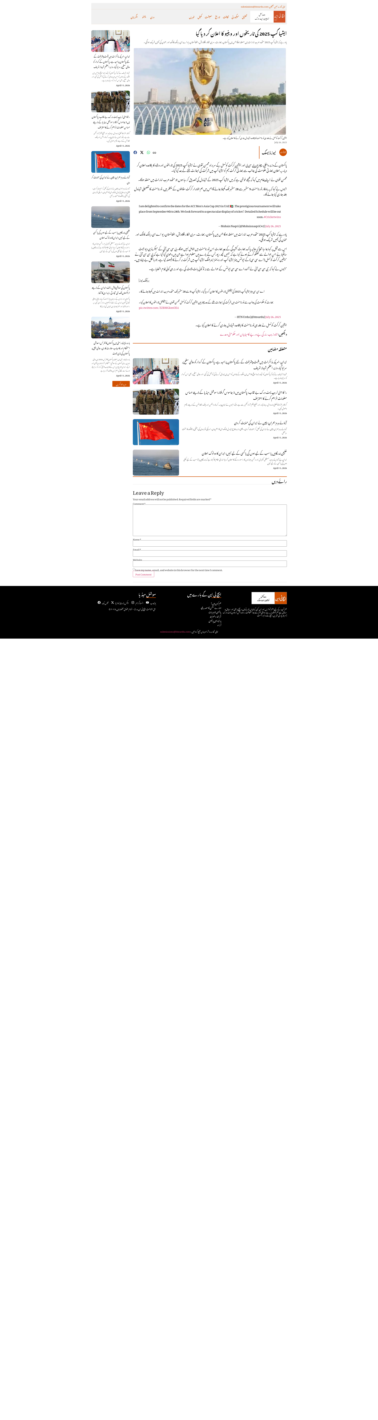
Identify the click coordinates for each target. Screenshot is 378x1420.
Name (137, 539)
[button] (121, 384)
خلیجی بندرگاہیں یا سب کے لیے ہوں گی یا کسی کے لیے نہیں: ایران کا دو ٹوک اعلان (111, 234)
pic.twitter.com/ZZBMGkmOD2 (159, 307)
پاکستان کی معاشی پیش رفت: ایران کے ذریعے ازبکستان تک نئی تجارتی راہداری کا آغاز (111, 289)
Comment (139, 503)
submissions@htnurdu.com (175, 631)
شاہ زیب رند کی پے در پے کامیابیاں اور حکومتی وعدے (249, 333)
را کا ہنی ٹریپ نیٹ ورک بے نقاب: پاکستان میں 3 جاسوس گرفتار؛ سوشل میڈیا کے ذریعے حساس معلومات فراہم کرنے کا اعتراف (111, 121)
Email (137, 549)
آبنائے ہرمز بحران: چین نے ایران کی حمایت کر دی (110, 179)
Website (137, 559)
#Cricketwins (272, 216)
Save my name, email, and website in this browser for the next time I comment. (179, 569)
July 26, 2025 (273, 225)
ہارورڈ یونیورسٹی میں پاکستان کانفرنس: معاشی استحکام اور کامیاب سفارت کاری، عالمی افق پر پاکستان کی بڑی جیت (111, 347)
